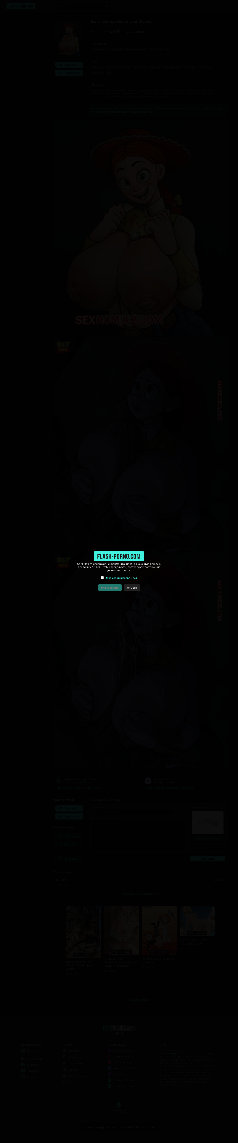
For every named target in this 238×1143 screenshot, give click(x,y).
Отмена (132, 587)
